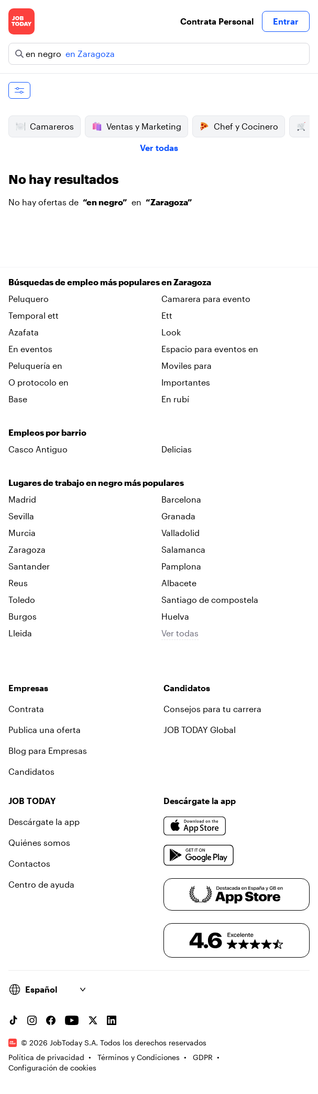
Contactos (29, 863)
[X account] (92, 1020)
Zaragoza (27, 549)
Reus (18, 583)
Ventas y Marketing (136, 126)
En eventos (30, 349)
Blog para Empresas (47, 750)
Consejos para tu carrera (212, 709)
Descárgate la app (44, 822)
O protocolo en (38, 382)
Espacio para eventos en (209, 349)
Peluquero (28, 299)
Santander (29, 566)
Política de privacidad (46, 1057)
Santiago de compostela (209, 599)
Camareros (44, 126)
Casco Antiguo (38, 449)
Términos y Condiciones (138, 1057)
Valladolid (180, 533)
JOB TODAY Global (199, 730)
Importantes (185, 382)
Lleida (20, 633)
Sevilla (21, 516)
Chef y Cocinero (238, 126)
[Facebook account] (51, 1020)
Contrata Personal (217, 21)
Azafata (23, 332)
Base (17, 399)
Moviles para (186, 365)
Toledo (21, 599)
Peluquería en (35, 365)
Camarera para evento (205, 299)
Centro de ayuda (41, 884)
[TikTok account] (13, 1020)
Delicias (176, 449)
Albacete (178, 583)
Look (171, 332)
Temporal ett (33, 315)
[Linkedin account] (111, 1020)
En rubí (175, 399)
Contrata (26, 709)
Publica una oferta (44, 730)
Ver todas (159, 148)
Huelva (175, 616)
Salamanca (183, 549)
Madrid (22, 499)
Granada (178, 516)
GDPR (203, 1057)
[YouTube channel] (72, 1020)
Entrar (286, 21)
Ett (166, 315)
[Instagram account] (32, 1020)
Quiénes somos (39, 842)
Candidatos (31, 771)
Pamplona (181, 566)
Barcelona (181, 499)
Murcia (22, 533)
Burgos (22, 616)
